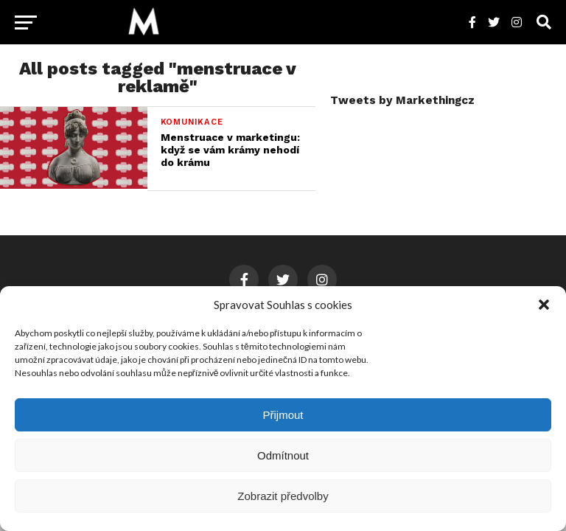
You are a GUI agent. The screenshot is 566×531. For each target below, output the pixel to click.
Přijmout (282, 415)
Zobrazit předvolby (282, 496)
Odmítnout (283, 455)
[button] (544, 304)
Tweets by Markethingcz (402, 100)
